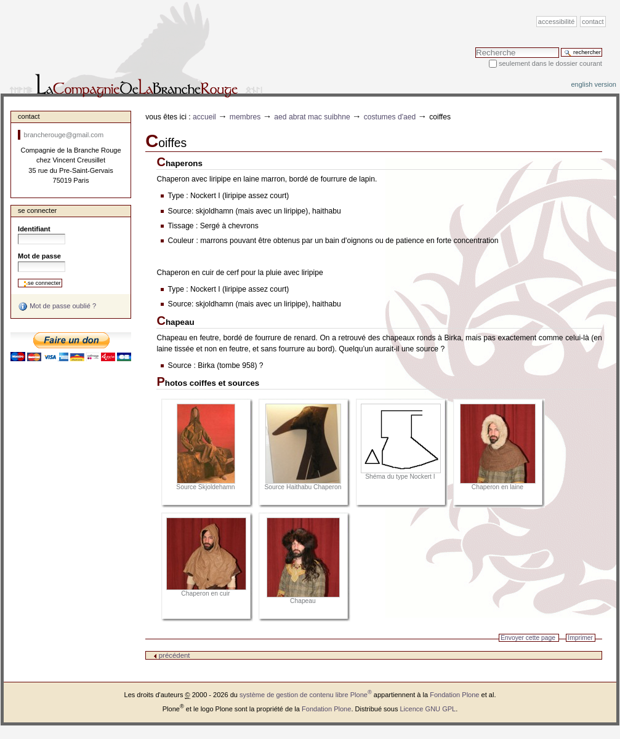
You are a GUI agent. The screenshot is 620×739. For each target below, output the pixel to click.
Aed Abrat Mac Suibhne (312, 117)
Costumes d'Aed (390, 117)
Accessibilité (556, 21)
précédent (171, 655)
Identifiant (34, 229)
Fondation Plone (454, 694)
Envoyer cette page (528, 637)
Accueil (204, 117)
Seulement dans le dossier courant (550, 63)
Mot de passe (39, 256)
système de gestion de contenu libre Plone (306, 694)
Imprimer (580, 637)
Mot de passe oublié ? (57, 306)
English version (593, 84)
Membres (245, 117)
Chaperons (179, 163)
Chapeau (175, 322)
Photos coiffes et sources (207, 383)
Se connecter (37, 210)
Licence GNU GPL (428, 709)
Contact (593, 21)
